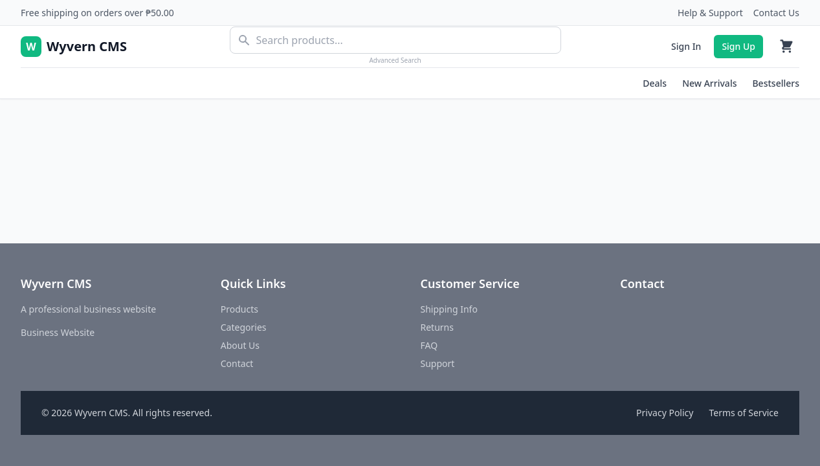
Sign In (686, 46)
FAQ (429, 345)
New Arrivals (709, 83)
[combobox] (395, 40)
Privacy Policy (664, 412)
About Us (240, 345)
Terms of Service (744, 412)
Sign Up (738, 46)
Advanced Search (395, 60)
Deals (655, 83)
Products (239, 309)
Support (438, 363)
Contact (237, 363)
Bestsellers (775, 83)
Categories (244, 327)
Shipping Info (449, 309)
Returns (437, 327)
